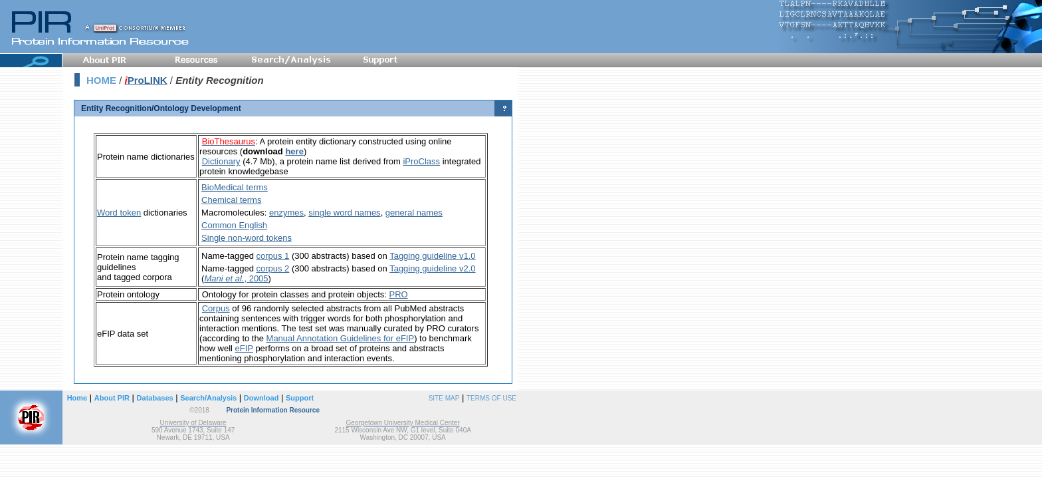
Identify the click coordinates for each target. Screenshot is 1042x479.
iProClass (421, 161)
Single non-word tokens (246, 238)
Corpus (216, 308)
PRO (398, 294)
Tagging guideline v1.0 (432, 256)
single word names (344, 213)
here (294, 151)
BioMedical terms (234, 187)
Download (261, 398)
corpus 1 (272, 256)
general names (414, 213)
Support (300, 398)
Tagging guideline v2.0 (432, 268)
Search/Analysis (208, 398)
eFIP (244, 348)
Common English (234, 225)
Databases (155, 398)
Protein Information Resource (273, 410)
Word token (119, 213)
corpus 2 (272, 268)
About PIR (112, 398)
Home (77, 398)
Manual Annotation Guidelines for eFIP (340, 338)
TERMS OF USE (491, 398)
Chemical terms (231, 200)
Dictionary (221, 161)
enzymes (286, 213)
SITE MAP (444, 398)
